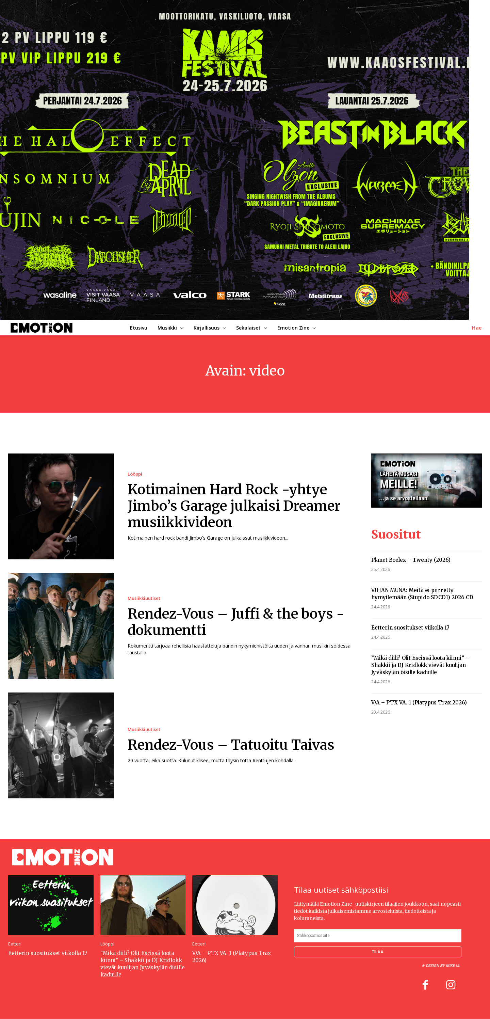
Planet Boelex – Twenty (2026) (411, 560)
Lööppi (135, 474)
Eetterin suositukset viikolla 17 (410, 627)
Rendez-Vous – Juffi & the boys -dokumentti (236, 622)
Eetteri (14, 944)
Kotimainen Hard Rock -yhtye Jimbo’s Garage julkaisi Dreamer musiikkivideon (234, 506)
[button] (477, 328)
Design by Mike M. (443, 966)
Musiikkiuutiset (144, 598)
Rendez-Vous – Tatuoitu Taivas (231, 744)
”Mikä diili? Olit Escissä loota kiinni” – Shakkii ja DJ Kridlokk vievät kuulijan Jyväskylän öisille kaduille (420, 665)
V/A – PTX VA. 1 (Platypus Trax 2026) (419, 702)
